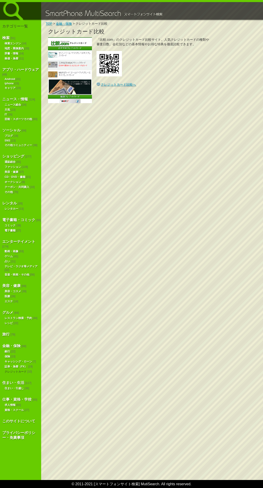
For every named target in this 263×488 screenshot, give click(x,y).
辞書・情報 (11, 53)
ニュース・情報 (15, 99)
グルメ (7, 312)
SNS (7, 140)
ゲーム (9, 256)
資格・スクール (14, 410)
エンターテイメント (18, 242)
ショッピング (13, 156)
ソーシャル (11, 130)
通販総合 (10, 162)
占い (7, 261)
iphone (9, 83)
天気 (7, 109)
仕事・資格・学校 (17, 399)
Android (10, 79)
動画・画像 (11, 251)
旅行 (6, 334)
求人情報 (10, 405)
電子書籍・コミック (18, 220)
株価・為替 (11, 58)
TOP (49, 23)
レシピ (9, 323)
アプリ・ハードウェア (20, 70)
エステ (9, 301)
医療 (7, 296)
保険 (7, 356)
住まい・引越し (14, 388)
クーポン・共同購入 (17, 187)
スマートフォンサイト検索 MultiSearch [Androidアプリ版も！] (20, 11)
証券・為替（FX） (16, 366)
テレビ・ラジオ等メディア (21, 266)
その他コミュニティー (18, 145)
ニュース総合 (13, 104)
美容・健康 (11, 172)
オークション (13, 182)
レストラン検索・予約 (18, 318)
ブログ (9, 135)
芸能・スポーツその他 (18, 119)
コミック (10, 225)
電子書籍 (10, 230)
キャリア (10, 88)
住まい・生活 (13, 383)
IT (6, 114)
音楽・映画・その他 (17, 274)
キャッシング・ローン (18, 361)
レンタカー (11, 208)
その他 (9, 192)
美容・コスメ (13, 291)
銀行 (7, 351)
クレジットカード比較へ (118, 84)
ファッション (13, 167)
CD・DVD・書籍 (15, 177)
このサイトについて (18, 421)
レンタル (9, 203)
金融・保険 (11, 346)
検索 (6, 38)
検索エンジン (13, 43)
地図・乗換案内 (14, 48)
